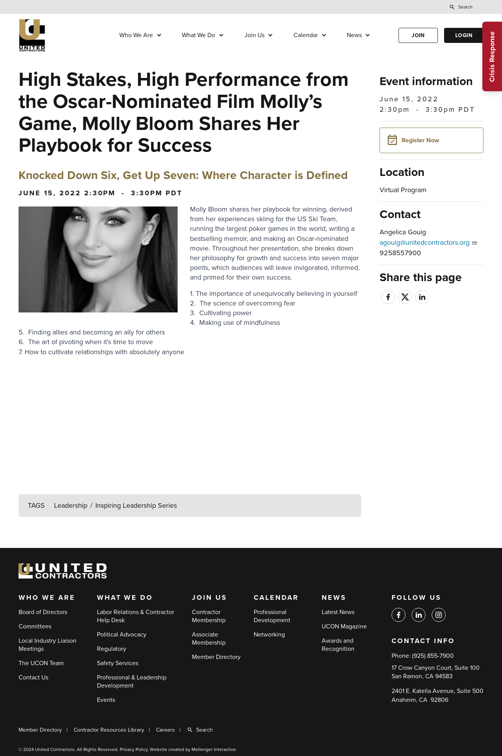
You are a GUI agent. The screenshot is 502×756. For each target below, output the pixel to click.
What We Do (198, 35)
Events (106, 700)
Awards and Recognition (338, 645)
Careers (165, 730)
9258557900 (400, 253)
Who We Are (136, 35)
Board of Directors (43, 612)
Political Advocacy (121, 634)
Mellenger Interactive (214, 749)
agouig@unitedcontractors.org (428, 242)
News (354, 35)
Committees (35, 626)
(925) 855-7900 (433, 656)
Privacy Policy (134, 749)
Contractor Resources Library (109, 730)
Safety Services (117, 663)
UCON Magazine (344, 626)
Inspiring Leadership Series (136, 505)
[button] (431, 140)
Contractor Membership (209, 616)
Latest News (338, 612)
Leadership (70, 505)
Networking (269, 634)
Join (418, 35)
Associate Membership (209, 639)
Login (463, 35)
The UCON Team (41, 663)
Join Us (254, 35)
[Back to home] (55, 35)
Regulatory (111, 649)
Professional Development (272, 616)
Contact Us (33, 677)
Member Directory (216, 657)
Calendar (305, 35)
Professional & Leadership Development (131, 681)
